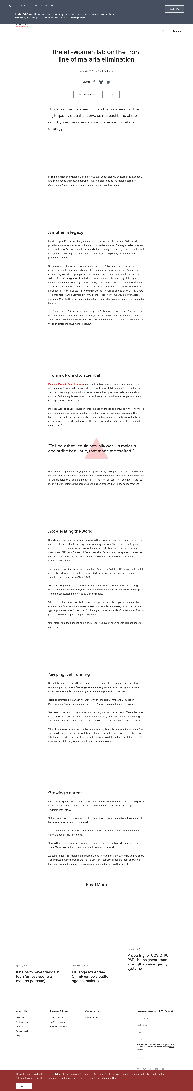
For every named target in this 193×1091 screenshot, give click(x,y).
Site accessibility (24, 1031)
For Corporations (57, 1022)
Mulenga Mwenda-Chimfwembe (65, 383)
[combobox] (157, 1039)
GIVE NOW (174, 9)
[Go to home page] (22, 24)
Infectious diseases (87, 94)
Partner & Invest (60, 1011)
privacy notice (108, 1078)
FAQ (18, 1036)
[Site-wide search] (163, 31)
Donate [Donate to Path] (177, 31)
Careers (19, 1026)
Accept (24, 1086)
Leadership (21, 1017)
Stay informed (91, 1017)
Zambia (111, 94)
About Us (21, 1011)
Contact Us (92, 1011)
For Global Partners (58, 1026)
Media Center (22, 1022)
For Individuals (56, 1017)
